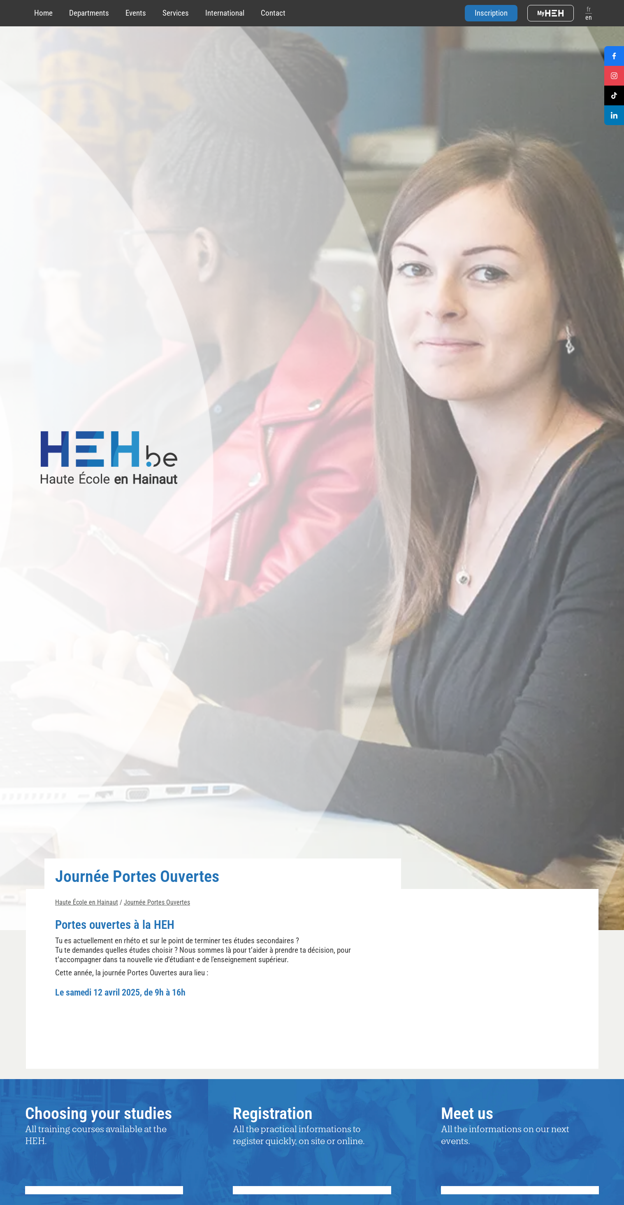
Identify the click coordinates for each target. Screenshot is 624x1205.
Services (175, 13)
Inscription (491, 13)
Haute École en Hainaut (86, 902)
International (224, 13)
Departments (89, 13)
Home (43, 13)
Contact (273, 13)
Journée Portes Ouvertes (157, 902)
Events (135, 13)
